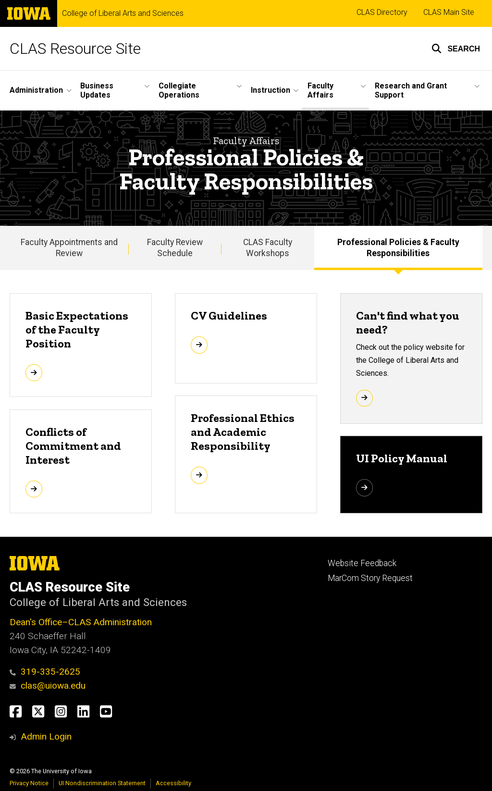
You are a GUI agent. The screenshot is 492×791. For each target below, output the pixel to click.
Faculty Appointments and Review (69, 247)
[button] (455, 48)
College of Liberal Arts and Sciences (123, 13)
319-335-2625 (45, 671)
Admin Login (46, 736)
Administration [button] (36, 90)
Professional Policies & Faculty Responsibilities (398, 247)
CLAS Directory (382, 12)
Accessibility (173, 783)
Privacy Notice (29, 783)
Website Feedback (362, 563)
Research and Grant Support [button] (411, 90)
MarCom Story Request (370, 578)
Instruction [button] (270, 90)
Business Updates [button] (96, 90)
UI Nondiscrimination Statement (102, 783)
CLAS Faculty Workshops (267, 247)
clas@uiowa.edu (48, 685)
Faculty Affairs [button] (320, 90)
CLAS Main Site (448, 12)
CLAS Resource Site (75, 48)
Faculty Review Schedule (175, 247)
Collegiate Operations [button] (179, 90)
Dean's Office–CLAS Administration (81, 622)
